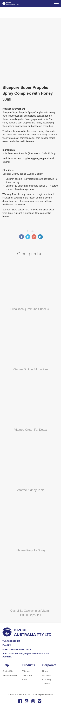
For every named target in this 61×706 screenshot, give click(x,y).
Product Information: (13, 109)
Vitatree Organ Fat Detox (30, 429)
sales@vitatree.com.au (20, 649)
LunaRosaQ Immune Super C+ (30, 309)
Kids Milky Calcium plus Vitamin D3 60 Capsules (30, 613)
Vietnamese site (9, 675)
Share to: (30, 231)
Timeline (46, 683)
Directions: (8, 170)
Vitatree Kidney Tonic (30, 490)
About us (46, 675)
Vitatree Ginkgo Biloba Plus (30, 369)
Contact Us (7, 671)
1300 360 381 (13, 641)
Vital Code (27, 675)
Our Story (46, 679)
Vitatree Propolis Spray (31, 550)
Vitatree (26, 671)
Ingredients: (8, 150)
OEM (24, 679)
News (45, 671)
